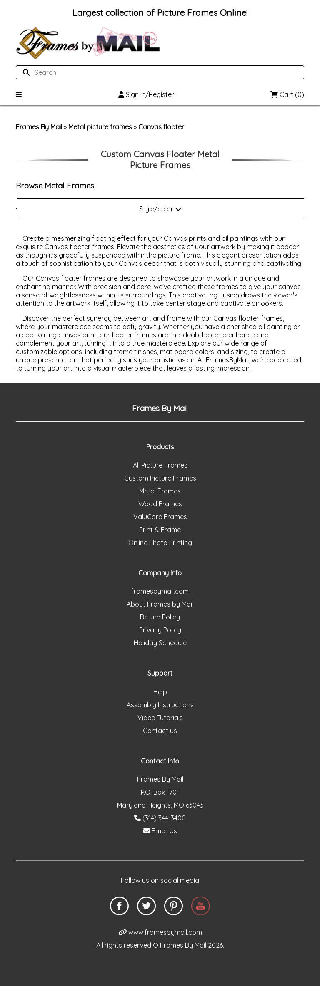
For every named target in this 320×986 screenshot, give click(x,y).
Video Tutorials (160, 717)
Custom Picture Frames (160, 478)
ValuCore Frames (160, 517)
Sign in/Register (146, 94)
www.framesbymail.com (160, 932)
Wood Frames (160, 504)
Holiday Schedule (160, 643)
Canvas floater (161, 127)
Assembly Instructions (160, 705)
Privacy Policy (160, 630)
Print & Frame (160, 529)
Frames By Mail (39, 127)
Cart (287, 94)
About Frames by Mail (160, 604)
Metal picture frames (100, 127)
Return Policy (160, 617)
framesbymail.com (160, 591)
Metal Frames (160, 491)
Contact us (160, 730)
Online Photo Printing (160, 542)
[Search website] (157, 72)
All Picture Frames (160, 465)
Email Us (160, 831)
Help (160, 692)
